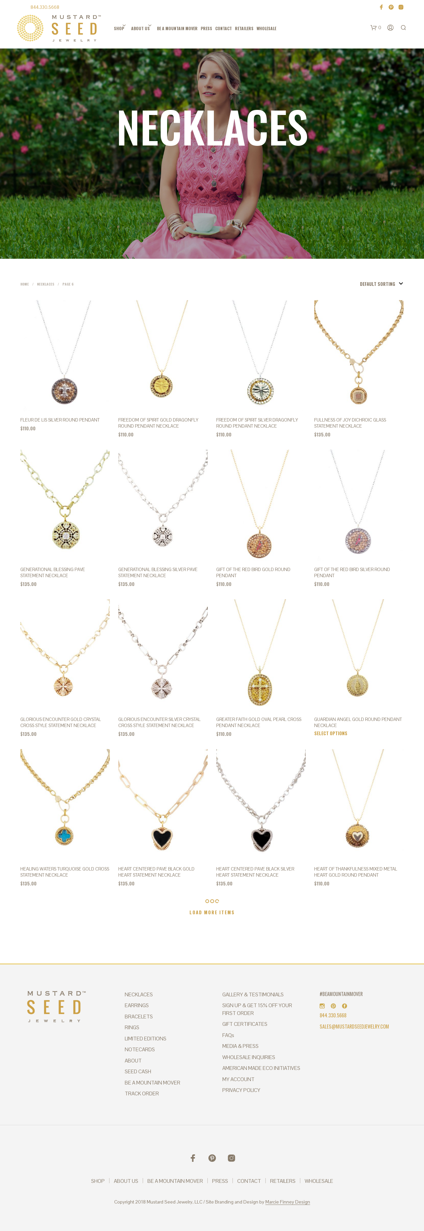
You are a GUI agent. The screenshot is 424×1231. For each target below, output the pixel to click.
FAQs (228, 1035)
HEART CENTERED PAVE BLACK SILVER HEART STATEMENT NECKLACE (255, 872)
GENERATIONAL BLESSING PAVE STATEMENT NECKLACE (52, 573)
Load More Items (212, 912)
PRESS (206, 28)
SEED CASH (138, 1071)
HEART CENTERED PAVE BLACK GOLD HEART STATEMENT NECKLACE (156, 872)
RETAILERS (244, 28)
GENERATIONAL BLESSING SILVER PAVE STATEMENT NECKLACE (158, 573)
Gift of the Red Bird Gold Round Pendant (253, 573)
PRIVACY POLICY (241, 1090)
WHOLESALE (266, 28)
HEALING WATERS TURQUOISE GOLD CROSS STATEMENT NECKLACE (64, 872)
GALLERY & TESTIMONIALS (253, 994)
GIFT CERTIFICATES (244, 1024)
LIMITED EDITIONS (145, 1038)
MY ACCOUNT (238, 1079)
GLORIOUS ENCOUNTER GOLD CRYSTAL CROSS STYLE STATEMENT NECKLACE (60, 722)
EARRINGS (137, 1005)
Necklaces (45, 284)
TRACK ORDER (142, 1093)
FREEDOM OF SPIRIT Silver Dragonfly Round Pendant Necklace (257, 423)
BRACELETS (139, 1016)
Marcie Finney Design (287, 1202)
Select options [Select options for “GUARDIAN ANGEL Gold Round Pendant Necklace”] (330, 733)
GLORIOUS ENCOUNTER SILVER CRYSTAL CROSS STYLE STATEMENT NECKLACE (159, 722)
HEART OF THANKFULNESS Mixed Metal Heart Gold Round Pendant (355, 872)
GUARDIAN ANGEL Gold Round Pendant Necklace (358, 722)
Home (24, 284)
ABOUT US (140, 28)
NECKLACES (139, 994)
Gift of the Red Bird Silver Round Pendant (352, 573)
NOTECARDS (140, 1049)
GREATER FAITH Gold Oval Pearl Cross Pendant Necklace (258, 722)
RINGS (132, 1027)
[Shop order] (370, 284)
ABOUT (133, 1060)
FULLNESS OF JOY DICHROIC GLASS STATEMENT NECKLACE (350, 423)
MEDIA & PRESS (240, 1046)
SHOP (119, 28)
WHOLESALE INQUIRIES (248, 1057)
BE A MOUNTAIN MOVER (177, 28)
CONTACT (223, 28)
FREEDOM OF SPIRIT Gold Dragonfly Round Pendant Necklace (158, 423)
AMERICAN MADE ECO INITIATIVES (261, 1068)
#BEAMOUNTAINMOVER (341, 994)
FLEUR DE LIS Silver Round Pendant (60, 420)
